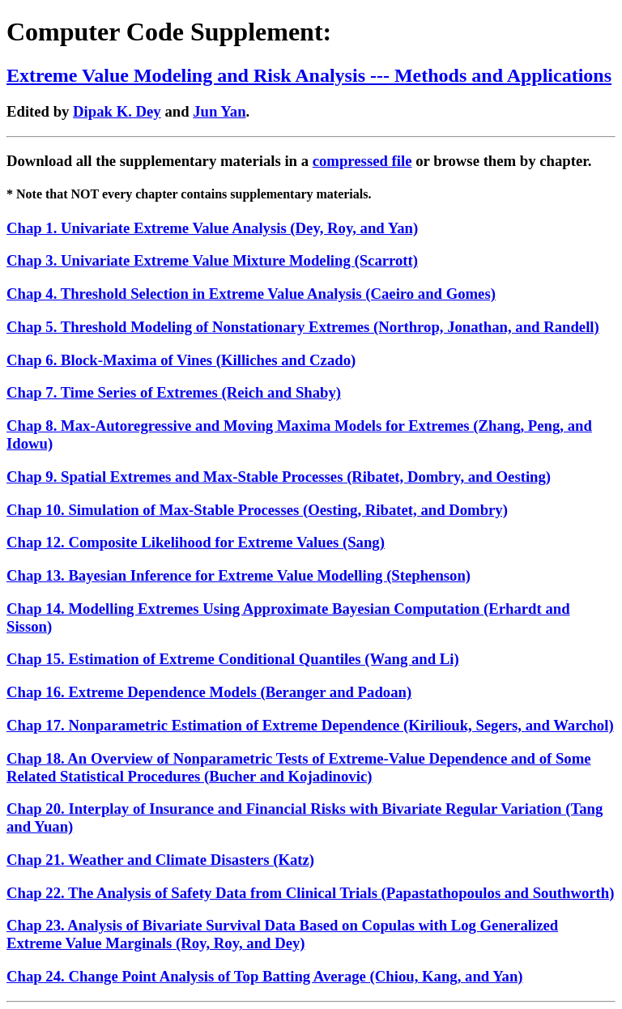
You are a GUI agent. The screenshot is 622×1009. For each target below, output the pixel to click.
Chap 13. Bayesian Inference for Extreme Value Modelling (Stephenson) (238, 575)
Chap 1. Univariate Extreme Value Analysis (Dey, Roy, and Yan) (212, 227)
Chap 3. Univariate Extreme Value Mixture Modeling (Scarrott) (212, 260)
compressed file (362, 160)
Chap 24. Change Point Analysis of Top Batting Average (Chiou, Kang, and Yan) (264, 976)
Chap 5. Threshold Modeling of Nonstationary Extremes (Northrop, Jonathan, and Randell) (302, 326)
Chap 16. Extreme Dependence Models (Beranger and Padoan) (208, 691)
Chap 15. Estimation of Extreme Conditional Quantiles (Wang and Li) (232, 658)
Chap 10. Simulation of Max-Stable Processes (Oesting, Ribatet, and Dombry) (257, 509)
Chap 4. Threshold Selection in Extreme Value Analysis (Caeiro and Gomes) (251, 293)
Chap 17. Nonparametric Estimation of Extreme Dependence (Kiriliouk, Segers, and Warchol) (310, 725)
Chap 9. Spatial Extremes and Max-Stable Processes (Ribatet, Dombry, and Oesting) (278, 476)
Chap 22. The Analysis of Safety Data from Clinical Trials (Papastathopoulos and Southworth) (310, 892)
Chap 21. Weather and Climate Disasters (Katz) (160, 859)
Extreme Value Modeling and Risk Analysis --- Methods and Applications (308, 75)
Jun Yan (219, 111)
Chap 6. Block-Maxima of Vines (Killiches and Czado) (181, 359)
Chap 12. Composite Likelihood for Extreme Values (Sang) (195, 542)
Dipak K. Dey (117, 111)
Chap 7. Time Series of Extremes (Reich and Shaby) (173, 392)
